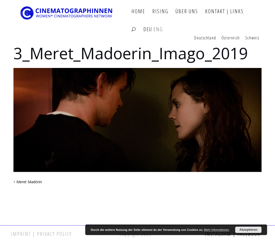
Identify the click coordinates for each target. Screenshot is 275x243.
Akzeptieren (248, 230)
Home (138, 11)
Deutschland (205, 38)
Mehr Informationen (216, 229)
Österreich (230, 38)
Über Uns (187, 11)
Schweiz (252, 38)
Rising (160, 11)
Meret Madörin (29, 181)
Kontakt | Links (224, 11)
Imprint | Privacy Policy (41, 233)
